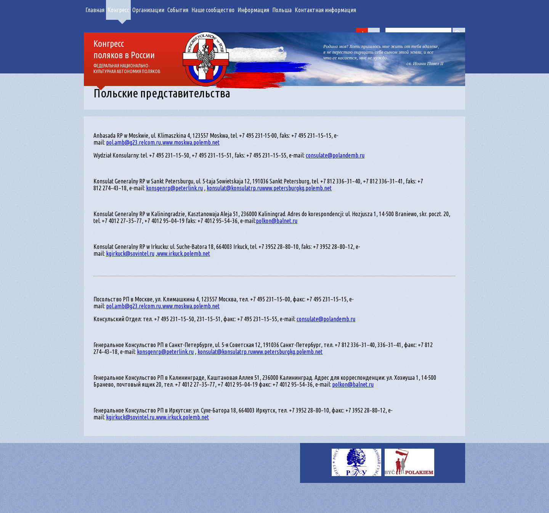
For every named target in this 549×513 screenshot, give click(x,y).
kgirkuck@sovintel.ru (130, 253)
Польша (282, 9)
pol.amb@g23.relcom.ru (133, 142)
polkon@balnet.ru (276, 220)
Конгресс (118, 9)
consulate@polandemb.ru (335, 155)
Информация (253, 9)
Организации (148, 9)
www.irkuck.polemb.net (183, 253)
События (177, 9)
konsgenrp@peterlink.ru (174, 188)
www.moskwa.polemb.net (191, 142)
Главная (94, 9)
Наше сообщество (212, 9)
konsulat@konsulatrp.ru (234, 188)
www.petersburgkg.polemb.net (297, 188)
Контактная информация (325, 9)
